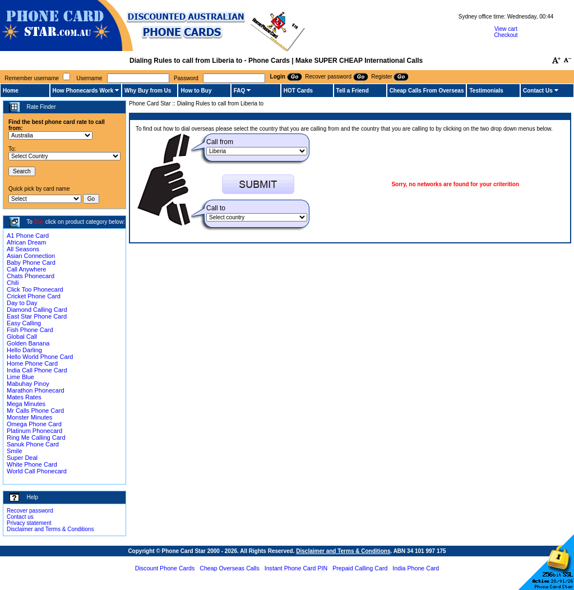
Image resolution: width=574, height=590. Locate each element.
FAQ (240, 90)
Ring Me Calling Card (36, 437)
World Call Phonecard (37, 471)
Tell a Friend (352, 90)
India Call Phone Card (37, 370)
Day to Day (22, 302)
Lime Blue (20, 377)
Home (10, 90)
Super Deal (22, 457)
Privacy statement (29, 523)
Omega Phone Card (34, 424)
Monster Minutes (29, 417)
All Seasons (23, 249)
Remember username (31, 78)
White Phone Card (32, 464)
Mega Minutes (26, 403)
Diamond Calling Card (37, 309)
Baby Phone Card (31, 262)
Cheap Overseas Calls (230, 568)
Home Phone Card (32, 363)
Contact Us (538, 90)
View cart (505, 29)
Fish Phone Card (30, 329)
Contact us (20, 517)
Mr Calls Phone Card (35, 410)
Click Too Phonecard (35, 289)
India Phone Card (415, 568)
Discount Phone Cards (165, 568)
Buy (39, 222)
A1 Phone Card (28, 235)
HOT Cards (298, 90)
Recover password (30, 511)
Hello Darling (24, 350)
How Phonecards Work (83, 90)
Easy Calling (24, 323)
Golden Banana (28, 343)
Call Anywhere (26, 269)
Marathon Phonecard (35, 390)
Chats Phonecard (30, 276)
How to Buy (195, 90)
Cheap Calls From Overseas (427, 90)
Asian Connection (31, 255)
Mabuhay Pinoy (28, 383)
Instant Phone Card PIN (296, 568)
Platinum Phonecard (34, 430)
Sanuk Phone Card (33, 444)
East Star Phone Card (37, 316)
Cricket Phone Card (34, 296)
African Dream (26, 242)
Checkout (505, 35)
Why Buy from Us (147, 90)
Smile (14, 451)
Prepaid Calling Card (359, 568)
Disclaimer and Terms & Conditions (50, 529)
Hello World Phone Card (40, 356)
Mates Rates (24, 397)
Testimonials (486, 90)
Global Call (22, 336)
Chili (12, 282)
